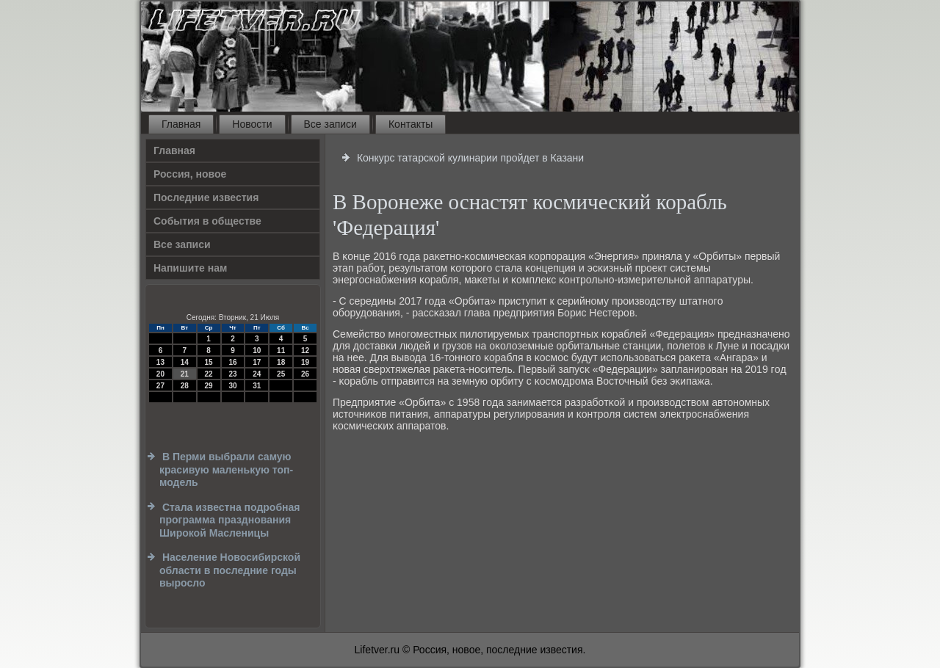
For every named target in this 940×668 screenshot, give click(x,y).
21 (185, 374)
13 (160, 362)
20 (160, 374)
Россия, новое (189, 174)
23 (232, 374)
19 (305, 362)
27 (160, 386)
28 (185, 386)
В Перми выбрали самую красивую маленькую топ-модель (226, 469)
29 (209, 386)
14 (185, 362)
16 (232, 362)
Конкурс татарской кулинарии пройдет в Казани (470, 158)
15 (209, 362)
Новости (252, 124)
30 (232, 386)
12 (305, 350)
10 (257, 350)
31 (257, 386)
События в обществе (207, 221)
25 (281, 374)
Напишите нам (190, 268)
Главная (181, 124)
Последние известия (205, 197)
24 (257, 374)
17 (257, 362)
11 (281, 350)
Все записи (330, 124)
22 (209, 374)
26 (305, 374)
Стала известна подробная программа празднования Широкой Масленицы (229, 520)
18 (281, 362)
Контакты (410, 124)
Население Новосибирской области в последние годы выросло (229, 570)
